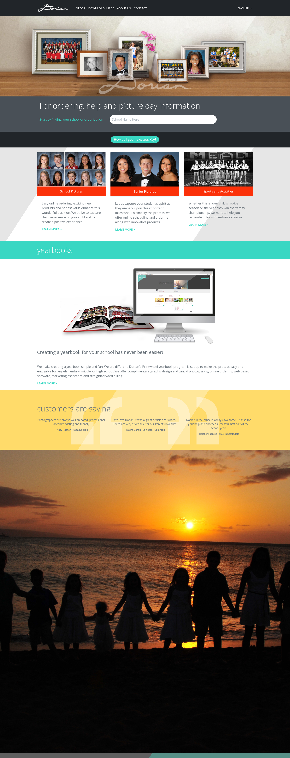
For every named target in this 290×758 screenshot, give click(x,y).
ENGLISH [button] (244, 8)
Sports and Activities (219, 191)
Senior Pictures (145, 191)
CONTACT (140, 8)
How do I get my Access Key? (135, 139)
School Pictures (71, 191)
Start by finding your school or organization (71, 119)
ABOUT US (124, 8)
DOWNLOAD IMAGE (101, 8)
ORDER (80, 8)
